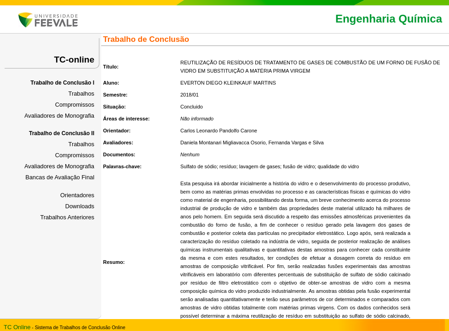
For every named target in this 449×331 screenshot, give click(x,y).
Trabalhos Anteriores (67, 217)
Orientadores (77, 195)
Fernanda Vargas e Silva (295, 142)
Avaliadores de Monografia (59, 115)
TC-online (74, 59)
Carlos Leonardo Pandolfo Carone (218, 130)
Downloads (79, 206)
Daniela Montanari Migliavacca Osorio (222, 142)
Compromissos (74, 104)
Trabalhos (81, 93)
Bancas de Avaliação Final (59, 177)
